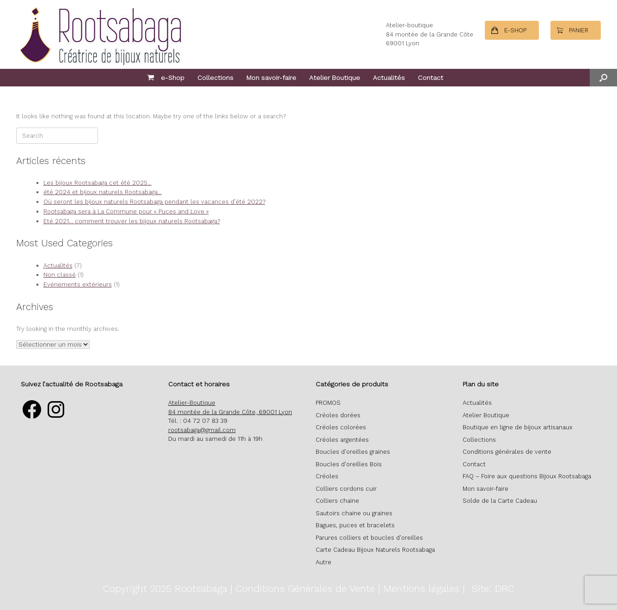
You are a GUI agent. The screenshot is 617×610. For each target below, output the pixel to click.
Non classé (59, 274)
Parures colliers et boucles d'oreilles (369, 537)
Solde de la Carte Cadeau (500, 500)
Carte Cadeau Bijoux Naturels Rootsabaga (375, 549)
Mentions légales (421, 588)
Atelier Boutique (334, 77)
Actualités (389, 77)
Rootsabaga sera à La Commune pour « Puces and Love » (126, 211)
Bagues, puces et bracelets (355, 525)
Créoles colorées (341, 427)
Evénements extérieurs (77, 284)
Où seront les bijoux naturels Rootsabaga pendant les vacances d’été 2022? (154, 201)
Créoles (327, 476)
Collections (215, 77)
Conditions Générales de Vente (305, 588)
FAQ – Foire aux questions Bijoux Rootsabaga (527, 476)
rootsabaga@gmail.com (202, 430)
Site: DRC (492, 588)
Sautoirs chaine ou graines (354, 513)
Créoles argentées (342, 439)
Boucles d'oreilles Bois (349, 464)
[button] (603, 77)
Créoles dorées (338, 415)
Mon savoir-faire (271, 77)
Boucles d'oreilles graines (353, 451)
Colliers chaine (337, 500)
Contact (430, 77)
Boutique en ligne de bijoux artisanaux (518, 427)
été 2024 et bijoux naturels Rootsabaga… (102, 192)
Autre (323, 562)
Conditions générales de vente (507, 451)
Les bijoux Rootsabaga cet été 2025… (97, 182)
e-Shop (165, 77)
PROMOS (328, 402)
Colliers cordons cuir (346, 488)
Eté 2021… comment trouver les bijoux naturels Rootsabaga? (131, 221)
